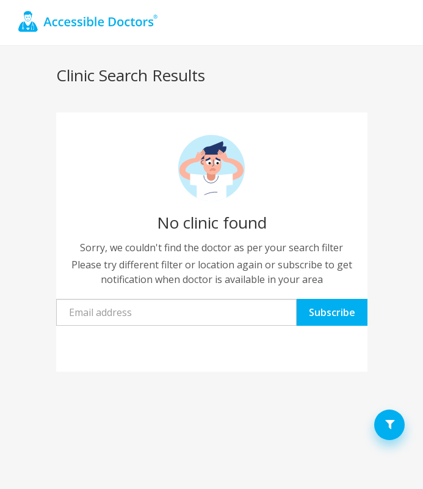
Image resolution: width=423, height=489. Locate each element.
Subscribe (332, 312)
